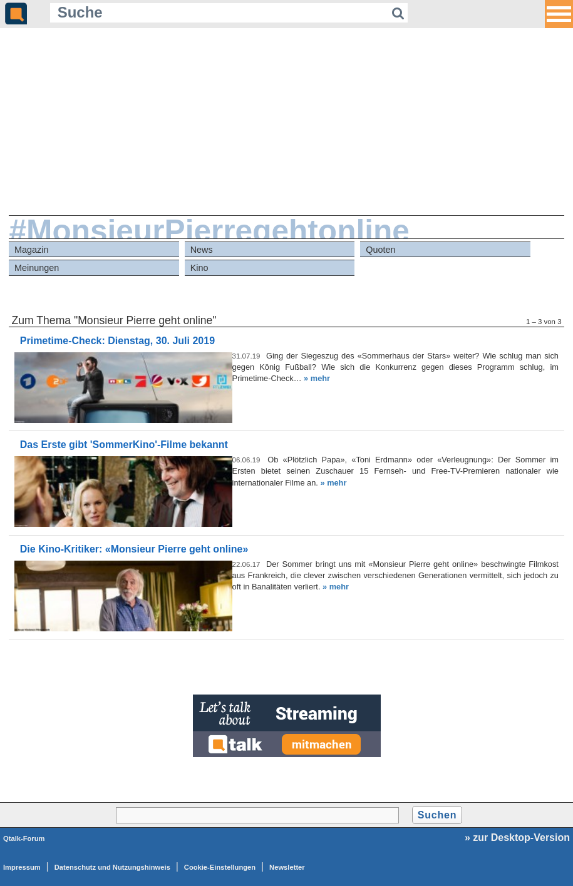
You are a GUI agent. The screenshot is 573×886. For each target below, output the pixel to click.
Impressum (22, 867)
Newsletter (287, 867)
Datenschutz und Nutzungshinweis (112, 867)
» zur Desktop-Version (517, 837)
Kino (199, 268)
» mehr (317, 378)
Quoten (380, 250)
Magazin (31, 250)
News (201, 250)
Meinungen (36, 268)
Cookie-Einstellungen (220, 867)
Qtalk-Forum (24, 838)
